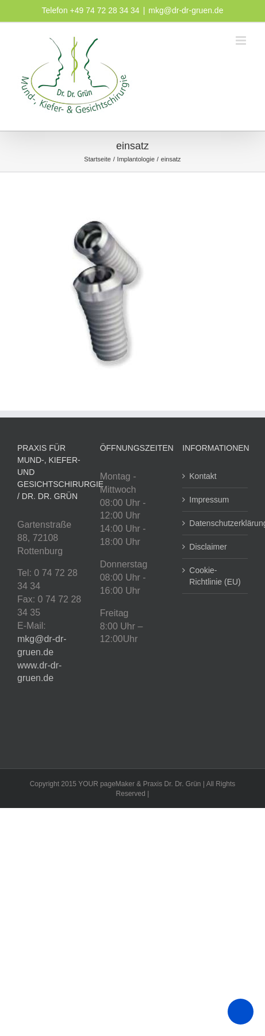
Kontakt (202, 476)
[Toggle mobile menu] (242, 40)
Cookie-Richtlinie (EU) (214, 576)
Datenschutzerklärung (215, 523)
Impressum (209, 499)
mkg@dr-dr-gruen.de (185, 10)
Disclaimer (207, 546)
